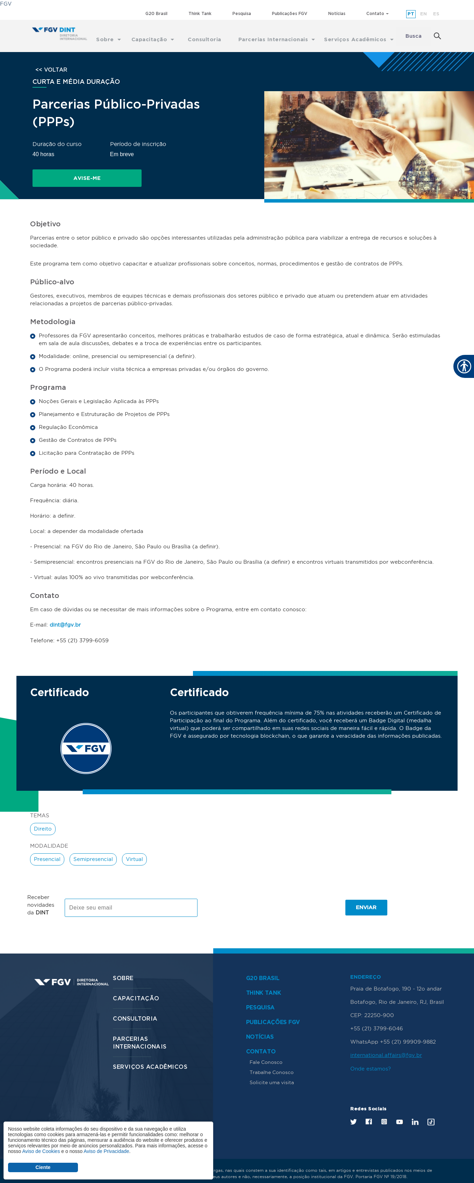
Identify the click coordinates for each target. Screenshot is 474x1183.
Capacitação (136, 991)
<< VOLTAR (51, 65)
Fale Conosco (266, 1054)
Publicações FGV (289, 13)
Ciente (43, 1167)
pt (411, 14)
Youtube (399, 1113)
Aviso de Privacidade (106, 1151)
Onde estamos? (370, 1061)
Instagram (384, 1113)
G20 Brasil (156, 13)
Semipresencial (93, 852)
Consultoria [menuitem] (203, 33)
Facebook (369, 1113)
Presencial (47, 852)
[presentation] (257, 900)
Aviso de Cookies (41, 1151)
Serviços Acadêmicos (150, 1059)
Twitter (353, 1113)
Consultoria (135, 1011)
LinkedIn (415, 1113)
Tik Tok (431, 1113)
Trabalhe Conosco (272, 1064)
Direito (43, 822)
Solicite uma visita (272, 1075)
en (423, 14)
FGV (6, 4)
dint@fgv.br (65, 618)
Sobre (123, 970)
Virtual (134, 852)
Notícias (336, 13)
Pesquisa (241, 13)
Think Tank (199, 13)
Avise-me (67, 173)
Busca (413, 33)
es (436, 14)
